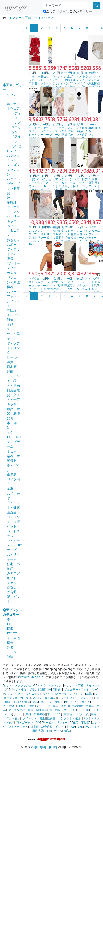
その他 (16, 146)
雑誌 (10, 656)
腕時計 (12, 202)
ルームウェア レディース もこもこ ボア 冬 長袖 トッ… (58, 184)
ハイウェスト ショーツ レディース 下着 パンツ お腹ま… (34, 287)
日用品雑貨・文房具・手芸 (13, 395)
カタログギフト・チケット (13, 578)
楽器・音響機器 (13, 458)
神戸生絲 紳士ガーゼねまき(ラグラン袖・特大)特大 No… (71, 83)
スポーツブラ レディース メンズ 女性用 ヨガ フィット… (46, 289)
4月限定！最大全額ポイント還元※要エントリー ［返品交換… (81, 136)
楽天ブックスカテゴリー (12, 612)
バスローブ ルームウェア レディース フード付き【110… (94, 237)
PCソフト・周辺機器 (13, 638)
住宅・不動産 (81, 722)
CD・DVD (14, 437)
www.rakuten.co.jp (31, 677)
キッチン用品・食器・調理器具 (13, 411)
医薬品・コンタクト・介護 (13, 517)
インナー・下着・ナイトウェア (31, 17)
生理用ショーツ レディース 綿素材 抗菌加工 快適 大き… (94, 81)
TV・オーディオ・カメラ (13, 268)
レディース (16, 115)
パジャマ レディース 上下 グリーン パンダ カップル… (82, 186)
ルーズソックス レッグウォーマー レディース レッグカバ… (46, 134)
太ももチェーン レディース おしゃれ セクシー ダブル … (70, 184)
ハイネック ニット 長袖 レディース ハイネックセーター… (82, 237)
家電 (10, 259)
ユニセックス (16, 129)
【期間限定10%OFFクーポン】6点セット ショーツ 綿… (46, 239)
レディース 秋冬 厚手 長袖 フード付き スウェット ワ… (94, 184)
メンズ (16, 122)
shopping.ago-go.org (44, 747)
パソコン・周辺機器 (13, 282)
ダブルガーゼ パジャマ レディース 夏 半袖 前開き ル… (58, 132)
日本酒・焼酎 (25, 706)
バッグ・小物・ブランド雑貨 (13, 186)
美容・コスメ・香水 (13, 493)
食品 (10, 324)
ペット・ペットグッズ (13, 531)
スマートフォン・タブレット (13, 298)
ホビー (12, 451)
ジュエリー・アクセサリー (13, 212)
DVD (10, 628)
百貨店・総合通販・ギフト (13, 594)
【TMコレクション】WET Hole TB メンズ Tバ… (46, 184)
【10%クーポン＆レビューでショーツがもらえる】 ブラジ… (34, 186)
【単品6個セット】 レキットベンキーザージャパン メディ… (46, 83)
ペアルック (16, 138)
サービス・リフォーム (13, 554)
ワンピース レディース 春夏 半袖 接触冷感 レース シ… (70, 235)
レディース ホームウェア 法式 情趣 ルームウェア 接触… (34, 83)
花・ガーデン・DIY (14, 542)
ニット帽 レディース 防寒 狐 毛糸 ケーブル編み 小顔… (69, 134)
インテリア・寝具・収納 (13, 381)
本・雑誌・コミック (13, 427)
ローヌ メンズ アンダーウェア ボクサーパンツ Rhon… (34, 235)
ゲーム (12, 652)
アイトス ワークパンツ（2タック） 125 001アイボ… (57, 81)
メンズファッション (13, 169)
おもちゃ (13, 240)
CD (9, 624)
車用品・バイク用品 (13, 479)
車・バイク (54, 714)
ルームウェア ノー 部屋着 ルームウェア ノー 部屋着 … (70, 287)
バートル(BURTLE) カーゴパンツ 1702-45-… (94, 132)
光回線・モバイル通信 (13, 315)
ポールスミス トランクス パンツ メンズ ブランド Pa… (82, 81)
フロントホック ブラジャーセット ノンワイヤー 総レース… (34, 134)
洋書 (10, 647)
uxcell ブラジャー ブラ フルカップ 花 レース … (82, 285)
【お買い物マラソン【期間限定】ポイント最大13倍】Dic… (58, 289)
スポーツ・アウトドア (13, 249)
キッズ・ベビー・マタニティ (13, 228)
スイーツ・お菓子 (13, 334)
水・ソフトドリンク (13, 348)
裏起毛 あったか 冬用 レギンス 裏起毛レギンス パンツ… (58, 235)
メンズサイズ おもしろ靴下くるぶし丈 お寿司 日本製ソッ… (94, 289)
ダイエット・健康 (13, 505)
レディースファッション (13, 155)
